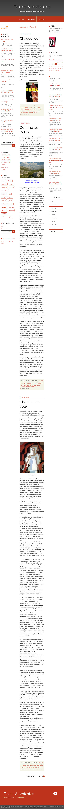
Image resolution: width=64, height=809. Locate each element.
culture (4, 207)
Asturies (24, 150)
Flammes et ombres (7, 50)
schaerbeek (10, 210)
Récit (3, 210)
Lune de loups (33, 80)
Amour (3, 181)
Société (53, 231)
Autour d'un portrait (7, 92)
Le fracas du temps (7, 131)
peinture (4, 194)
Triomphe (4, 81)
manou (51, 107)
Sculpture (4, 187)
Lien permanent (25, 106)
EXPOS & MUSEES (6, 162)
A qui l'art (3, 122)
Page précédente (31, 776)
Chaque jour (30, 38)
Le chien (3, 41)
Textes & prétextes (32, 6)
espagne (22, 109)
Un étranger (4, 102)
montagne (30, 112)
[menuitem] (21, 19)
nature (11, 184)
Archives (31, 19)
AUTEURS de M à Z (6, 157)
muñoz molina (30, 767)
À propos (42, 19)
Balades (53, 205)
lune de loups (37, 110)
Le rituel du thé (5, 111)
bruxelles (4, 184)
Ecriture (4, 200)
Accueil (21, 19)
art (10, 194)
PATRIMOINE (4, 167)
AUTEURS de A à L (6, 155)
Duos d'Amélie (5, 72)
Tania (50, 86)
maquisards (23, 112)
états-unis (11, 207)
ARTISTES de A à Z (6, 160)
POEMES (3, 169)
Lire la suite (57, 32)
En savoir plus (8, 807)
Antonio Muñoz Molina (26, 725)
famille (10, 181)
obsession (37, 767)
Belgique (53, 208)
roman (3, 197)
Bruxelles (53, 211)
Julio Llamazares (37, 144)
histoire (10, 197)
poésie (12, 187)
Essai (10, 200)
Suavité (3, 61)
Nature (53, 221)
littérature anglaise (7, 217)
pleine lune (23, 769)
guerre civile (28, 109)
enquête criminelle (25, 765)
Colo (50, 131)
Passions (29, 107)
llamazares (30, 110)
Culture (41, 106)
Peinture (53, 228)
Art (52, 201)
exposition (5, 191)
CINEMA (3, 164)
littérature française (7, 204)
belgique (4, 213)
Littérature (23, 107)
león (34, 109)
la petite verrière (54, 160)
